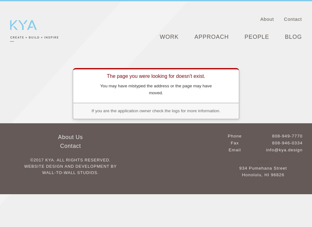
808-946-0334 (287, 143)
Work (169, 37)
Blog (293, 37)
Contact (293, 19)
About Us (70, 137)
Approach (211, 37)
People (257, 37)
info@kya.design (284, 150)
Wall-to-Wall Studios (69, 172)
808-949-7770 (287, 136)
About (267, 19)
